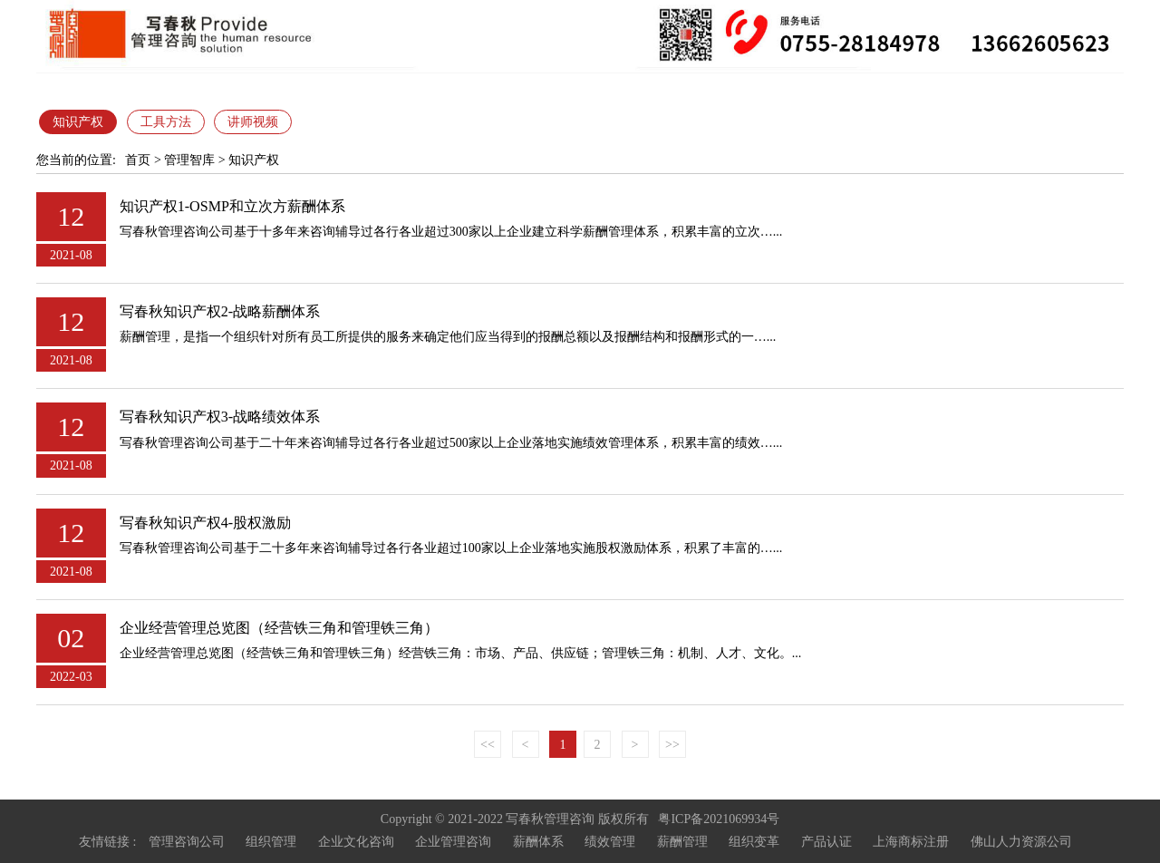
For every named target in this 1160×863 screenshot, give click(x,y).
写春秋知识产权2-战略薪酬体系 (220, 311)
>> (672, 744)
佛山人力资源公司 (1021, 841)
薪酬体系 (538, 841)
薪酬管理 (682, 841)
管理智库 (189, 160)
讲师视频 (252, 122)
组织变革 (754, 841)
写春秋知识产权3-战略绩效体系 (220, 416)
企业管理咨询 (453, 841)
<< (487, 744)
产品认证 (826, 841)
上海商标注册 (911, 841)
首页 (137, 160)
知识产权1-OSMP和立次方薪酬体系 (232, 206)
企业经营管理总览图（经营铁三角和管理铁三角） (279, 627)
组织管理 (271, 841)
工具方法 (165, 122)
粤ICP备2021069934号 (718, 819)
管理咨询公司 (187, 841)
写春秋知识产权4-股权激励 (205, 522)
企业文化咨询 (356, 841)
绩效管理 (610, 841)
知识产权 (78, 122)
